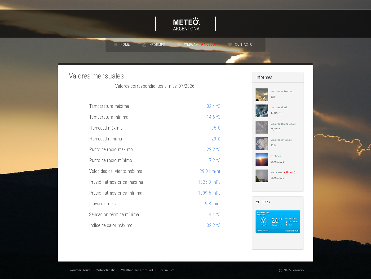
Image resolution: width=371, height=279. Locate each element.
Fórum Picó (167, 270)
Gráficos (276, 156)
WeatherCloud (80, 270)
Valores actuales (281, 91)
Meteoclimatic (105, 270)
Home (125, 44)
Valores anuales (281, 139)
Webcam (200, 44)
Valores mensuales (283, 123)
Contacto (243, 44)
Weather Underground (137, 270)
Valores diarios (280, 107)
